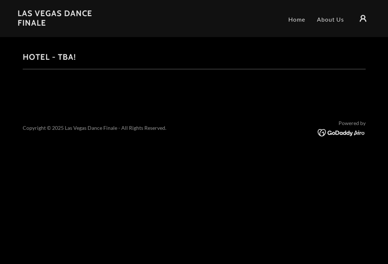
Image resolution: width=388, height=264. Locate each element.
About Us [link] (330, 19)
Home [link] (296, 19)
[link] (67, 23)
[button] (363, 18)
